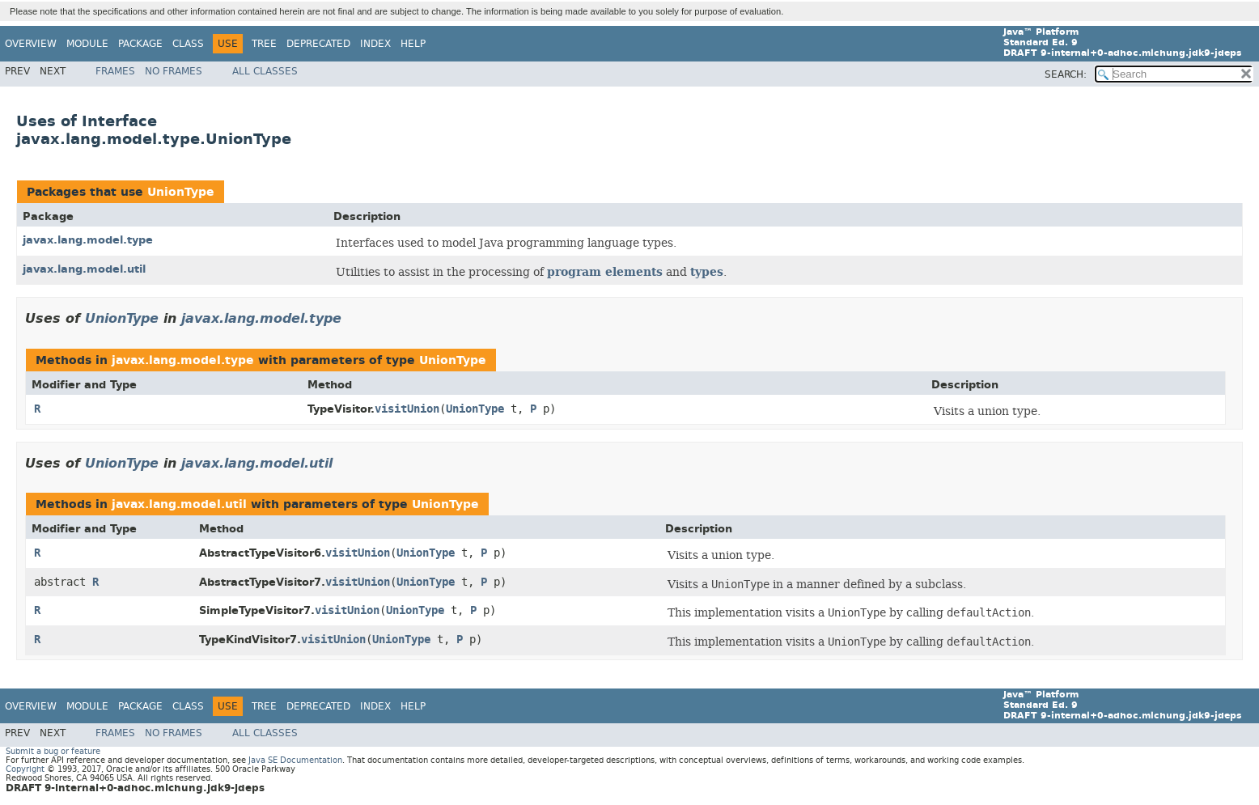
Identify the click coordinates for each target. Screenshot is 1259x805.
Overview (31, 43)
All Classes (265, 71)
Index (375, 43)
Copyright (25, 769)
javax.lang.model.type (88, 240)
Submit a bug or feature (53, 751)
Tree (264, 43)
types (706, 271)
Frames (115, 71)
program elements (605, 271)
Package (140, 43)
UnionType (180, 192)
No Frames (173, 71)
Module (87, 43)
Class (188, 43)
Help (413, 43)
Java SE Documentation (295, 760)
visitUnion (407, 409)
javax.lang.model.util (84, 269)
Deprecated (318, 43)
